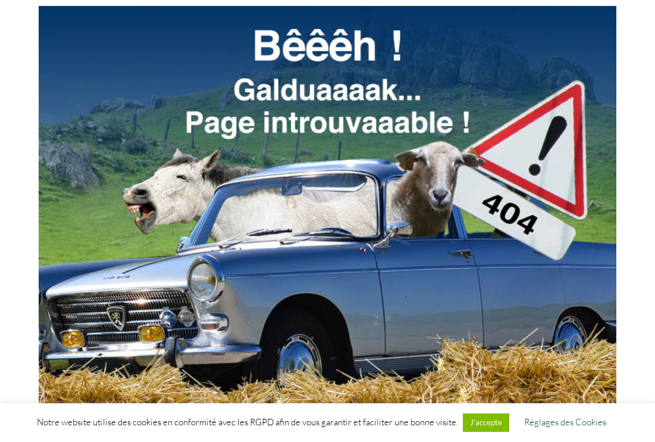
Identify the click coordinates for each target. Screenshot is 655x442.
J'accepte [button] (486, 422)
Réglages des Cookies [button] (565, 422)
